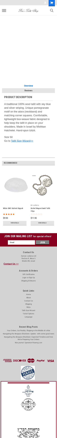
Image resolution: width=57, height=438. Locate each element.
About (28, 298)
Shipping (28, 304)
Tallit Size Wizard (28, 310)
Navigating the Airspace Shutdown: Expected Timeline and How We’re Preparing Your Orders (28, 338)
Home (28, 294)
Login (24, 278)
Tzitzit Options (28, 314)
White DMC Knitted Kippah (13, 208)
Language (28, 317)
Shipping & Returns (28, 281)
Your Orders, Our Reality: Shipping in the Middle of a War (28, 331)
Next (53, 163)
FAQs (28, 307)
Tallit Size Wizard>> (22, 140)
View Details (15, 223)
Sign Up (32, 278)
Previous (49, 163)
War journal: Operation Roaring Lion (28, 343)
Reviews (28, 90)
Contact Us (28, 301)
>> (11, 264)
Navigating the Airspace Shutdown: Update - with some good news (28, 334)
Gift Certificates (29, 274)
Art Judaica (35, 205)
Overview (28, 85)
